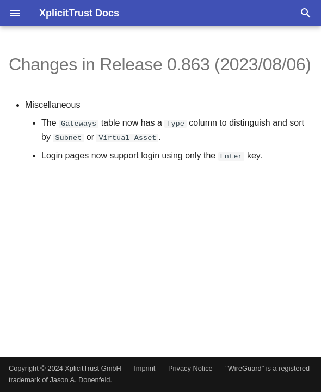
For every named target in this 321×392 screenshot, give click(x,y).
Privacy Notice (190, 368)
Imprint (144, 368)
